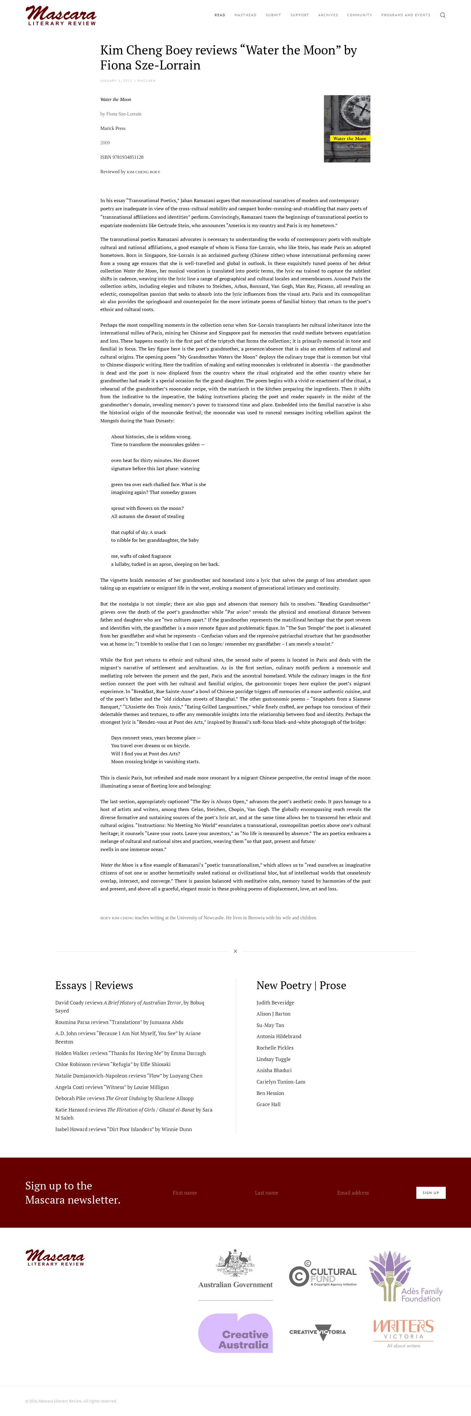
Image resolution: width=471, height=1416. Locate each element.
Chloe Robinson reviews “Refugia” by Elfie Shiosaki (113, 1064)
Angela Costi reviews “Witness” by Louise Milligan (112, 1087)
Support (299, 15)
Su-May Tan (270, 1025)
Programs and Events (406, 15)
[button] (443, 15)
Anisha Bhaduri (274, 1070)
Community (359, 15)
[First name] (209, 1193)
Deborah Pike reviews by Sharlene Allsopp (124, 1098)
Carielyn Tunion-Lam (281, 1081)
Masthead (246, 15)
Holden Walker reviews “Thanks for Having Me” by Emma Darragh (130, 1053)
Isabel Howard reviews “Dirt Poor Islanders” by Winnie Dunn (123, 1129)
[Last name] (291, 1193)
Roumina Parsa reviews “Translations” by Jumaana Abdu (119, 1022)
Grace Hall (269, 1104)
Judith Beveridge (275, 1002)
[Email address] (373, 1193)
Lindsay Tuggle (274, 1059)
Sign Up (431, 1192)
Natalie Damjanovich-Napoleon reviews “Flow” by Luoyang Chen (128, 1075)
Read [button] (220, 15)
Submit (273, 15)
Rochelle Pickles (275, 1047)
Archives (328, 15)
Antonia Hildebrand (279, 1036)
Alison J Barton (273, 1013)
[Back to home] (61, 15)
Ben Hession (270, 1093)
